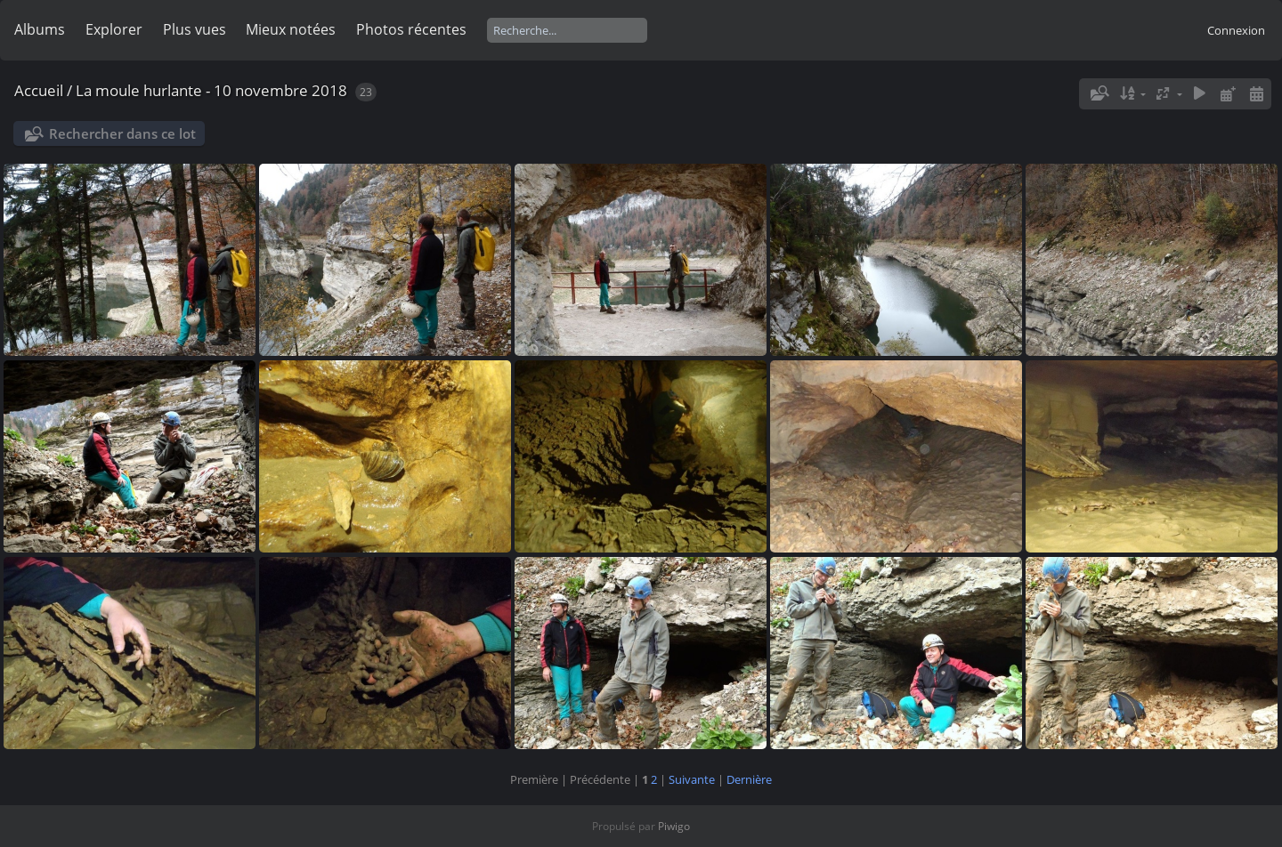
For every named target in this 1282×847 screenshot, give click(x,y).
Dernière (749, 779)
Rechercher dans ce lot (122, 133)
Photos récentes (411, 29)
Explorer (113, 29)
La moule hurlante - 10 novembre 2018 (211, 90)
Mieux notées (291, 29)
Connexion (1236, 30)
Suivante (692, 779)
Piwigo (674, 826)
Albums (39, 29)
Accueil (38, 90)
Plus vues (194, 29)
